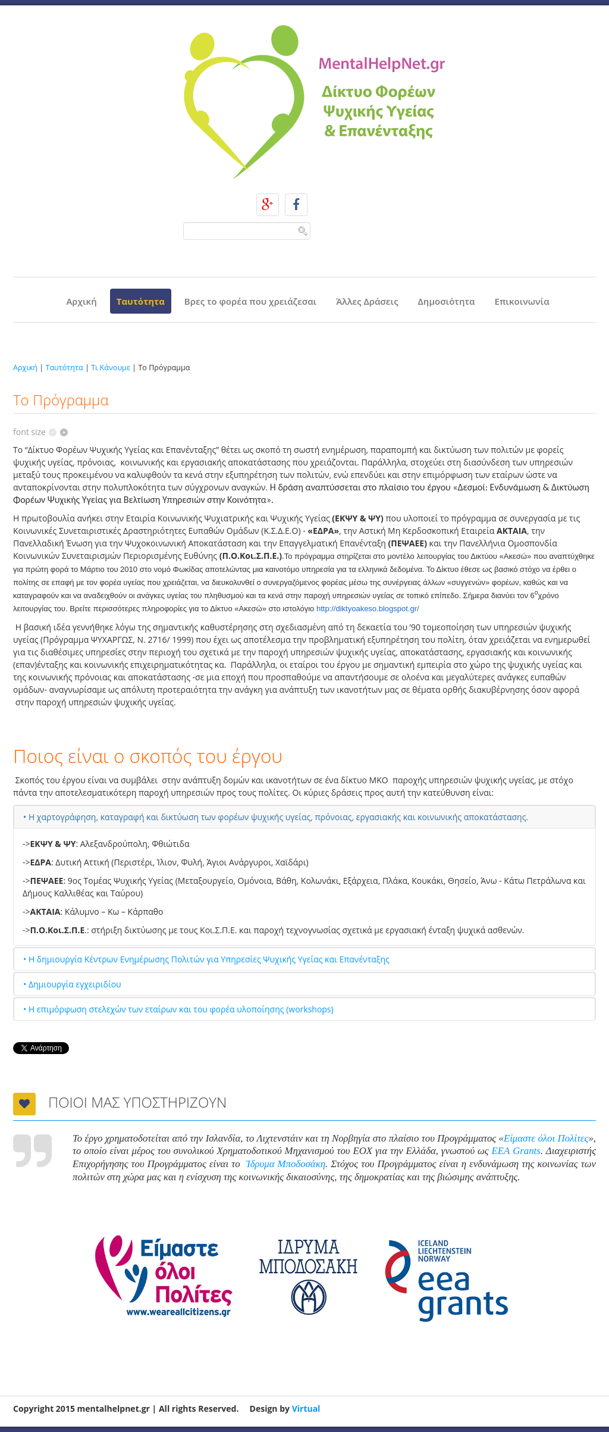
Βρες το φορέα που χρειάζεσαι (250, 301)
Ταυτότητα (141, 301)
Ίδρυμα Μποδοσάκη (285, 1164)
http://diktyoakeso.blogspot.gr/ (367, 608)
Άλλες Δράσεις (367, 301)
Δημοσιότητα (446, 301)
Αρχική (81, 301)
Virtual (306, 1408)
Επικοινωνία (522, 301)
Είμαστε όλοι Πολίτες (546, 1138)
